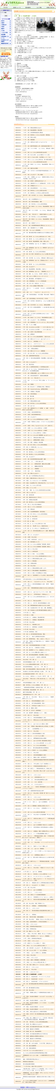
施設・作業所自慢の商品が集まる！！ (32, 1059)
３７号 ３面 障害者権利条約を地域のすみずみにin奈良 (36, 605)
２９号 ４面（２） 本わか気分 (31, 715)
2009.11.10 (18, 1033)
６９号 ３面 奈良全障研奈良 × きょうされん (35, 188)
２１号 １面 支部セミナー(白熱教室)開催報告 (34, 894)
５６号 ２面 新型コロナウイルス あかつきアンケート (36, 339)
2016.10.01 (18, 537)
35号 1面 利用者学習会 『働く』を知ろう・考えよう (36, 638)
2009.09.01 (18, 1043)
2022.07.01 (18, 241)
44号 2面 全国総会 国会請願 (30, 499)
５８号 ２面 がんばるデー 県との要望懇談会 (34, 320)
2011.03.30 (18, 919)
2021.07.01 (18, 285)
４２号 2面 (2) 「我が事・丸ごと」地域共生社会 (35, 526)
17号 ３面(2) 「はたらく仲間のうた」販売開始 (35, 952)
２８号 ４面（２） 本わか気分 (31, 731)
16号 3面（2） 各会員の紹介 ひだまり (33, 979)
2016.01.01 (18, 581)
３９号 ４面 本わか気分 (29, 565)
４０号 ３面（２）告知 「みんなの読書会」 (34, 553)
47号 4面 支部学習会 (28, 449)
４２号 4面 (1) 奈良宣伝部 (30, 518)
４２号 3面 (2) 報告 (28, 521)
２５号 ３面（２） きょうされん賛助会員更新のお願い (36, 799)
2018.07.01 (18, 435)
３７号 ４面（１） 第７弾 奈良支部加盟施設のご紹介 (36, 603)
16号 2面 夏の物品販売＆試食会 (31, 987)
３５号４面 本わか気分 (29, 629)
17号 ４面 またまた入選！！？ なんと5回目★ (35, 950)
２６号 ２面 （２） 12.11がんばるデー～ (34, 784)
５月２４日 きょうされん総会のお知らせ (33, 1050)
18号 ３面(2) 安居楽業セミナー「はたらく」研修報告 (36, 936)
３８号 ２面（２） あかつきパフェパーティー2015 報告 (37, 592)
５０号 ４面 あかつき (29, 405)
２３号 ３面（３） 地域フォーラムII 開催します (35, 846)
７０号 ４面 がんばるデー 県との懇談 (33, 174)
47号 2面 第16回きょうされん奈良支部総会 (34, 454)
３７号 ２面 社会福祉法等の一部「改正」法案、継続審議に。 (39, 607)
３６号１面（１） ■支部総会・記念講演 (32, 627)
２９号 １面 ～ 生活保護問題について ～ (34, 728)
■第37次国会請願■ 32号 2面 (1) (31, 692)
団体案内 (28, 7)
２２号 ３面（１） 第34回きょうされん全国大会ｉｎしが (37, 874)
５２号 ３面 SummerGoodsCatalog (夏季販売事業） (36, 389)
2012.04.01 (18, 840)
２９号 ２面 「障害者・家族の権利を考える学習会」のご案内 (38, 726)
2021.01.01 (18, 314)
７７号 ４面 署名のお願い (30, 137)
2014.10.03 (18, 659)
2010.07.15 (18, 990)
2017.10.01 (18, 475)
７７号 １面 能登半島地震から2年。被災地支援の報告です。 (38, 146)
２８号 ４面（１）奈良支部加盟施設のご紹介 (34, 733)
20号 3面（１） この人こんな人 (31, 908)
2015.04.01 (18, 629)
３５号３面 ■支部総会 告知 (30, 631)
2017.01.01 (18, 516)
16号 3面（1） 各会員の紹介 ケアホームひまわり (35, 981)
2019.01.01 (18, 405)
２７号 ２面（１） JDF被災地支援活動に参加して (35, 766)
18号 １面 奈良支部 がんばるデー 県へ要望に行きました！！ (38, 948)
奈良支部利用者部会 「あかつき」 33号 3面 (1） (36, 666)
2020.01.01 (18, 355)
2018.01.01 (18, 459)
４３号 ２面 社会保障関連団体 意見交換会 (34, 511)
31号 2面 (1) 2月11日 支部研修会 (32, 710)
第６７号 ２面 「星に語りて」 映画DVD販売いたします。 (37, 214)
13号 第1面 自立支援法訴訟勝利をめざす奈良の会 (35, 1033)
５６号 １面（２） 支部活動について (32, 341)
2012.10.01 (18, 793)
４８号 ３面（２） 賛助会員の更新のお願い (34, 437)
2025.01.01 (18, 162)
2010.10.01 (18, 950)
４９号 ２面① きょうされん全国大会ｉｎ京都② (35, 430)
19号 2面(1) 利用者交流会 (30, 928)
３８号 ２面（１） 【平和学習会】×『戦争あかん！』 (36, 594)
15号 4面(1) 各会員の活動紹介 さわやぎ (33, 1006)
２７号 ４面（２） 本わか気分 (31, 752)
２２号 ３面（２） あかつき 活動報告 (32, 871)
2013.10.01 (18, 715)
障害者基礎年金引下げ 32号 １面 (31, 694)
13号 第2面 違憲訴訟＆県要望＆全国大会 (33, 1036)
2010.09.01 (18, 987)
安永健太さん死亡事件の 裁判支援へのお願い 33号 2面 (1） (38, 671)
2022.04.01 (18, 254)
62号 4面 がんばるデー (29, 266)
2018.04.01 (18, 447)
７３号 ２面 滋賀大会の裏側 (30, 168)
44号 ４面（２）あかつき (29, 492)
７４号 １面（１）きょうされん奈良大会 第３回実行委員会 (37, 159)
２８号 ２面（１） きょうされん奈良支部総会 (34, 745)
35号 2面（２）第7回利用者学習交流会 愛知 (34, 634)
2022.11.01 (18, 230)
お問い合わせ (50, 7)
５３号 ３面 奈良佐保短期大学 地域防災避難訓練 (35, 375)
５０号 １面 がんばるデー (30, 417)
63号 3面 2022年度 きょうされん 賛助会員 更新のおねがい (38, 258)
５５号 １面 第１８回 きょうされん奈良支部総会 (35, 353)
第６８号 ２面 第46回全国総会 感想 (32, 201)
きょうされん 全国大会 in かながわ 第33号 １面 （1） (38, 676)
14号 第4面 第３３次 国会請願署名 (32, 1031)
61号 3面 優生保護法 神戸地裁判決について (34, 278)
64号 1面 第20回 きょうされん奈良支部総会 (34, 251)
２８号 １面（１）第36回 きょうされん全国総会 (35, 750)
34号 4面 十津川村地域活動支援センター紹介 (34, 645)
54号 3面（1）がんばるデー (30, 362)
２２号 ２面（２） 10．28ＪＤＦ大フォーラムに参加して (37, 876)
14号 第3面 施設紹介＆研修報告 (31, 1029)
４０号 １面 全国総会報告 (30, 563)
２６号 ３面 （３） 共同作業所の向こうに (34, 777)
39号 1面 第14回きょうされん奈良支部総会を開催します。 (36, 579)
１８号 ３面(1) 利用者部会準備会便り (33, 938)
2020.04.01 (18, 346)
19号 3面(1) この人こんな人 (30, 924)
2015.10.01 (18, 600)
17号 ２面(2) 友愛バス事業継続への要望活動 (34, 960)
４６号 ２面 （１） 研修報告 (31, 468)
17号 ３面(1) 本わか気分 (30, 955)
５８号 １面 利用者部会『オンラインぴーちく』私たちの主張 (38, 322)
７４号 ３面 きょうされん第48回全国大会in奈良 (35, 152)
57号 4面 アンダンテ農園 (29, 324)
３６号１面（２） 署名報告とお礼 (31, 624)
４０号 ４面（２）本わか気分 (30, 549)
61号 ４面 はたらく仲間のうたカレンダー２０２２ (35, 276)
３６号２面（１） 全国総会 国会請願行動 (33, 619)
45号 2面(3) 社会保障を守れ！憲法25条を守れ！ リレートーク (38, 483)
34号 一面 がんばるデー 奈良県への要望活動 (35, 657)
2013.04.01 (18, 752)
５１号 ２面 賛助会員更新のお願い (32, 401)
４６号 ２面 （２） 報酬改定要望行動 (33, 466)
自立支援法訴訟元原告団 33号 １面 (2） (33, 673)
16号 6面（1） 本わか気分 (30, 969)
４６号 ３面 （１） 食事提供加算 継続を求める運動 (36, 463)
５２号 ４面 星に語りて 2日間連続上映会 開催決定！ (37, 386)
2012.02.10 (18, 865)
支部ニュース (16, 7)
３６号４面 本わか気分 (29, 622)
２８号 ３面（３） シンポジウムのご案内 (33, 735)
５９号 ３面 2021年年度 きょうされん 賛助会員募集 (36, 304)
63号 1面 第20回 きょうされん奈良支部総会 (34, 264)
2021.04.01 (18, 301)
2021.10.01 (18, 276)
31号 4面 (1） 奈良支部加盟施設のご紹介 (33, 700)
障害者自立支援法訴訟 (29, 1061)
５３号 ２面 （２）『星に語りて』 (32, 378)
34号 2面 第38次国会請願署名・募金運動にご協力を (36, 654)
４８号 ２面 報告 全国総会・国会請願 (33, 442)
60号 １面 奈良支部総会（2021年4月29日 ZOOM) (36, 298)
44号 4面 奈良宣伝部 (28, 495)
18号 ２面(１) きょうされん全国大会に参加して (35, 945)
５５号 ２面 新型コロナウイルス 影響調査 (34, 351)
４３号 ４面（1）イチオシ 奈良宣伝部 (32, 506)
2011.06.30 (18, 897)
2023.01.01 (18, 219)
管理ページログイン (31, 1087)
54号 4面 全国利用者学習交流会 (31, 355)
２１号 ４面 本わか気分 (29, 887)
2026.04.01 (18, 127)
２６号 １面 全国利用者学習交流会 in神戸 (33, 790)
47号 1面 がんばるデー (29, 456)
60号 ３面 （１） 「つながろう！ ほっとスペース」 (36, 292)
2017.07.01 (18, 492)
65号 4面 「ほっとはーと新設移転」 (32, 230)
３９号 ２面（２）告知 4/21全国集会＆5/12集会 (35, 572)
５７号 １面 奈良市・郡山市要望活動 (32, 331)
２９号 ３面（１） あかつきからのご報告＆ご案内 (35, 724)
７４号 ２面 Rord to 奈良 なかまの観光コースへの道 (36, 154)
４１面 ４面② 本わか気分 (30, 537)
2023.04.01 (18, 207)
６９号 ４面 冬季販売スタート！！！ (32, 185)
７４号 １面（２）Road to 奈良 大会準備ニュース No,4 (37, 157)
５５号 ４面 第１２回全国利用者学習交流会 (34, 346)
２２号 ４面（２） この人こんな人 (32, 865)
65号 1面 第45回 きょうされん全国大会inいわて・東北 (37, 239)
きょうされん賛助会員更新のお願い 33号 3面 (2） (36, 664)
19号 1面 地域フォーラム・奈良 (31, 931)
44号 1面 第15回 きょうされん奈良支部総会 (34, 502)
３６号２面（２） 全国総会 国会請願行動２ (34, 617)
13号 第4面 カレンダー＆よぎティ (31, 1041)
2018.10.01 (18, 419)
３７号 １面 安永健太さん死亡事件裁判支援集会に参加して (37, 610)
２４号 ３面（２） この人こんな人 (32, 822)
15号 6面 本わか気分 (28, 990)
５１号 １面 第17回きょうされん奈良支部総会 (34, 403)
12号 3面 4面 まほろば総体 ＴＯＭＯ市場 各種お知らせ (37, 1043)
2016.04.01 (18, 565)
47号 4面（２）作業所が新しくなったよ (32, 447)
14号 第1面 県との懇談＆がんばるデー (32, 1024)
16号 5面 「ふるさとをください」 (31, 971)
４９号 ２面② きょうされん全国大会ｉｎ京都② (35, 428)
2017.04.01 (18, 504)
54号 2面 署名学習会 (28, 364)
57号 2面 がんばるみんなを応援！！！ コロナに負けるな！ (37, 329)
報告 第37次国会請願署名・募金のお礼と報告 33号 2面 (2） (38, 669)
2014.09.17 (18, 679)
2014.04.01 (18, 697)
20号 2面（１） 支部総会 (29, 914)
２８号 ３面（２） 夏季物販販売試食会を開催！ (35, 738)
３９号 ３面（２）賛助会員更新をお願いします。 (35, 568)
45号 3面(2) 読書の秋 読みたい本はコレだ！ (34, 478)
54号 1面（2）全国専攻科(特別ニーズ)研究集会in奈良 (36, 366)
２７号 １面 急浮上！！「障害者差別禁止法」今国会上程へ (37, 768)
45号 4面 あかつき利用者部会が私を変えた (34, 475)
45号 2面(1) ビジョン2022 (29, 487)
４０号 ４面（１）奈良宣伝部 (30, 551)
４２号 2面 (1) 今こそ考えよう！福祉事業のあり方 (36, 528)
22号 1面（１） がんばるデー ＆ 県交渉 (34, 885)
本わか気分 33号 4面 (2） (30, 659)
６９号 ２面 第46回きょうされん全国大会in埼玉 (35, 190)
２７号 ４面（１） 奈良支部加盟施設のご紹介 (34, 755)
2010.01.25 (18, 1024)
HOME (5, 7)
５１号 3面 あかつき (28, 398)
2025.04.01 (18, 149)
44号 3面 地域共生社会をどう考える (32, 497)
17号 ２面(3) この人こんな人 (31, 957)
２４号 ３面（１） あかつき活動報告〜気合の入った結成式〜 (38, 824)
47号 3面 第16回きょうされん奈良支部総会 (34, 452)
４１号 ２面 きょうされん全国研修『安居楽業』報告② (36, 544)
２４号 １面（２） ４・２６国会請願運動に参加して (36, 833)
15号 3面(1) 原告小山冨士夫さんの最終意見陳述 (35, 1011)
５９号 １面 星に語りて (29, 311)
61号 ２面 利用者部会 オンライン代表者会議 (34, 281)
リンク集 (39, 7)
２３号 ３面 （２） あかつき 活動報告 (33, 848)
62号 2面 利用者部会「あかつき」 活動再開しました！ (37, 271)
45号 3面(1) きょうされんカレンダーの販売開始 (35, 480)
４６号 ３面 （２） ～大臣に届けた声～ (33, 461)
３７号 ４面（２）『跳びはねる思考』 (32, 600)
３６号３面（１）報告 (29, 615)
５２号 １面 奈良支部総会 (30, 393)
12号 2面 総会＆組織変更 (29, 1045)
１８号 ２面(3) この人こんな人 (31, 940)
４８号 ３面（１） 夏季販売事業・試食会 (33, 440)
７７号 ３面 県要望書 (29, 139)
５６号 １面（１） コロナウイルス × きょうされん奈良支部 (38, 343)
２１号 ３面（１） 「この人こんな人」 (33, 892)
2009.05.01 (18, 1050)
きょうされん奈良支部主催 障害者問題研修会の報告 (35, 1052)
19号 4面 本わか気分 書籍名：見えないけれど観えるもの (38, 919)
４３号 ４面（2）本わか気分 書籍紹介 (32, 504)
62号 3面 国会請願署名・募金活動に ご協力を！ (35, 269)
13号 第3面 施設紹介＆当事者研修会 (32, 1038)
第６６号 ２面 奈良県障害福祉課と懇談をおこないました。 (37, 225)
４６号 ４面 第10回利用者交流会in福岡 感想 (34, 459)
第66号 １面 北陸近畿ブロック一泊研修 (33, 227)
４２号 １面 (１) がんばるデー (31, 534)
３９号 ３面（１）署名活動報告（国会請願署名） (35, 570)
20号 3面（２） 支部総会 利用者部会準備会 (35, 905)
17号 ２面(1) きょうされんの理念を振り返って (35, 962)
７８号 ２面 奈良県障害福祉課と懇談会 (33, 132)
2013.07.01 (18, 731)
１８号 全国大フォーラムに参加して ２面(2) (34, 943)
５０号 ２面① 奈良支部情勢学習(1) (32, 414)
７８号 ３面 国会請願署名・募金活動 (32, 130)
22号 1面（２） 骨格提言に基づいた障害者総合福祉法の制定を (38, 882)
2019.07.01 (18, 386)
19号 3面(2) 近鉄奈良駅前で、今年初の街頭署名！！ (36, 921)
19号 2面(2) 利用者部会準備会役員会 (32, 926)
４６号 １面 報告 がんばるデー (31, 473)
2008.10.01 (18, 1066)
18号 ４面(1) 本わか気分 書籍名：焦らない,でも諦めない (38, 933)
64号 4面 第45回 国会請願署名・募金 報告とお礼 (36, 241)
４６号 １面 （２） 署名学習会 (31, 471)
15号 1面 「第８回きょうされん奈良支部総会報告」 (36, 1021)
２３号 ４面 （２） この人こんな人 (32, 840)
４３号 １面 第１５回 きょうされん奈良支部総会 (35, 514)
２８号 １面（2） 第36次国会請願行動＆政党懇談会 (36, 747)
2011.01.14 (18, 933)
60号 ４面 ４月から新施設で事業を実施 (33, 285)
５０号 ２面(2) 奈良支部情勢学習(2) (32, 412)
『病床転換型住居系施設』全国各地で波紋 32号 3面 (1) (37, 687)
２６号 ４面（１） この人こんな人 (32, 774)
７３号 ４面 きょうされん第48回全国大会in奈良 (35, 162)
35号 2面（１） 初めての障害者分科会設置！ (34, 636)
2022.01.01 (18, 266)
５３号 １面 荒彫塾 (28, 384)
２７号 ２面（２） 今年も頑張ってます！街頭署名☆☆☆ (37, 763)
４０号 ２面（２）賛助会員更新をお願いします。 (35, 558)
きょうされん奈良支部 (28, 3)
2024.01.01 (18, 174)
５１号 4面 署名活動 (28, 396)
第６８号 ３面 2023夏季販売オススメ (32, 199)
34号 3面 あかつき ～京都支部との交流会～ (34, 647)
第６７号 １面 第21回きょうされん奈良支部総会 (35, 216)
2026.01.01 (18, 137)
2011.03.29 (18, 928)
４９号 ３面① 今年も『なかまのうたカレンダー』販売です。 (38, 425)
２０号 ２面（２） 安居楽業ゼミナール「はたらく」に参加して (38, 897)
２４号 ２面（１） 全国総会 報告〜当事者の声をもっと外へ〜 (38, 831)
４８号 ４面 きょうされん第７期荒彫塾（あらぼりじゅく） (37, 435)
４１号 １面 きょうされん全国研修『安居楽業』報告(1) (36, 546)
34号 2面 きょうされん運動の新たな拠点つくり (35, 652)
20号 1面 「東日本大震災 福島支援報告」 (34, 917)
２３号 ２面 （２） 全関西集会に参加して (34, 855)
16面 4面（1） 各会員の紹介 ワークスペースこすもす (36, 976)
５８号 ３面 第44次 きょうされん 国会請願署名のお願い (37, 317)
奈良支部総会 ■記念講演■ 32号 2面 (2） (34, 689)
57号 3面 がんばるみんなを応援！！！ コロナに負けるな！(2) (38, 327)
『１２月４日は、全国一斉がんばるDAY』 (33, 1066)
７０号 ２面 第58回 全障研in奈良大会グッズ (34, 181)
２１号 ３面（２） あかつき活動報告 (32, 890)
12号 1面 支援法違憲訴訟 (29, 1048)
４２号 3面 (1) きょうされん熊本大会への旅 (34, 523)
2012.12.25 (18, 771)
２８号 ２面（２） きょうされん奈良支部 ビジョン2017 (37, 743)
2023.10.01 (18, 185)
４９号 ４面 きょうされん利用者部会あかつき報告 (35, 419)
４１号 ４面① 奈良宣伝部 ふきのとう (33, 539)
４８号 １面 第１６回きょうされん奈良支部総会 (35, 444)
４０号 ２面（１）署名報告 (30, 561)
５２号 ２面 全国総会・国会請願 (31, 391)
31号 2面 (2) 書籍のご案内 (30, 708)
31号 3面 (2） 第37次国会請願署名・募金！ (34, 703)
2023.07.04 (18, 196)
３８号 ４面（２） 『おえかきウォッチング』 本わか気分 (37, 581)
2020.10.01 (18, 324)
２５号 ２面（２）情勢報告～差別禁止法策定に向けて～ (36, 805)
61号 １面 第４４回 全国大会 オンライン (34, 283)
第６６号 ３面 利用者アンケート (31, 223)
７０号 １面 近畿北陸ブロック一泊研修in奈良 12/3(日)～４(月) (38, 183)
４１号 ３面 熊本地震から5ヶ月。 (31, 541)
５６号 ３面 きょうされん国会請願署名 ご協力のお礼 (36, 336)
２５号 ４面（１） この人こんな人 (32, 797)
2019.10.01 (18, 373)
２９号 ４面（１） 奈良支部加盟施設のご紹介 (34, 717)
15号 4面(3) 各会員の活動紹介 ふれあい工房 (34, 1000)
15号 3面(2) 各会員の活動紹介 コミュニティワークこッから (38, 1009)
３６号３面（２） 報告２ (29, 612)
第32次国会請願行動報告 (29, 1064)
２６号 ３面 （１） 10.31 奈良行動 (32, 782)
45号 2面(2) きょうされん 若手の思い (32, 485)
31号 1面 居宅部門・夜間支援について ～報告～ (35, 712)
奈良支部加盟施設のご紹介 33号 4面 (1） (33, 662)
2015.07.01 (18, 612)
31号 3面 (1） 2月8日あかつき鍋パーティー (34, 705)
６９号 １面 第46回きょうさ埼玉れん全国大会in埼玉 (36, 193)
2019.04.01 (18, 396)
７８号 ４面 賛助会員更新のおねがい (32, 127)
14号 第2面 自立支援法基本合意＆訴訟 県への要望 (36, 1026)
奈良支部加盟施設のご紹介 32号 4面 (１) (33, 682)
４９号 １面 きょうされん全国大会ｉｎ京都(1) (34, 432)
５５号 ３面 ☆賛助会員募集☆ (31, 348)
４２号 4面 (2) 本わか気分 (30, 516)
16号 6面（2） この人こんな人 (31, 967)
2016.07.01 (18, 549)
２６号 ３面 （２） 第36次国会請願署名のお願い (35, 779)
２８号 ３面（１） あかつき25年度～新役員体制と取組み (37, 740)
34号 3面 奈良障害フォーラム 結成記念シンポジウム (36, 650)
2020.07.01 (18, 334)
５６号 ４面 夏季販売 (29, 334)
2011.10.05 (18, 887)
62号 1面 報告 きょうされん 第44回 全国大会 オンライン (38, 273)
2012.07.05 (18, 815)
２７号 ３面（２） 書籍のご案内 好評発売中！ (35, 757)
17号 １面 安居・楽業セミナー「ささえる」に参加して (37, 964)
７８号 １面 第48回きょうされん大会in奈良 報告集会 (36, 135)
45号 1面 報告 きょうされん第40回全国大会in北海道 (37, 490)
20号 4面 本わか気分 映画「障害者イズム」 (34, 903)
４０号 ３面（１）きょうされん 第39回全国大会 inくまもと (37, 556)
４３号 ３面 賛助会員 (29, 509)
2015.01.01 (18, 642)
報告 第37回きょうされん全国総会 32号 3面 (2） (36, 685)
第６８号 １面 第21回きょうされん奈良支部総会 (35, 204)
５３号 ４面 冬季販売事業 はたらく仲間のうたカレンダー (38, 373)
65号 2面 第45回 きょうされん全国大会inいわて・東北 (37, 236)
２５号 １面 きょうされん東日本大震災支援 (34, 812)
